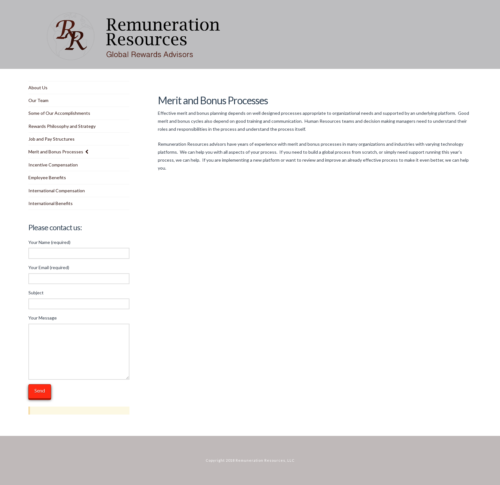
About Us (38, 87)
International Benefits (50, 203)
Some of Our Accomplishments (59, 113)
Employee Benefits (47, 177)
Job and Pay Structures (51, 139)
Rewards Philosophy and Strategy (62, 126)
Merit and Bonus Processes (55, 151)
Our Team (38, 100)
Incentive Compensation (53, 164)
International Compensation (56, 190)
